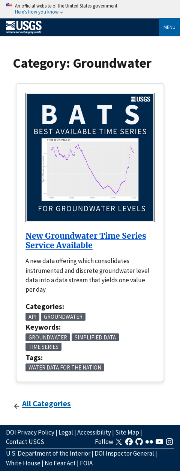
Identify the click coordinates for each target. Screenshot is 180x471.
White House (23, 463)
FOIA (86, 463)
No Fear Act (60, 463)
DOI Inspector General (124, 453)
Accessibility (94, 432)
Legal (65, 432)
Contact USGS (25, 442)
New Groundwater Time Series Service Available (86, 241)
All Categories (46, 403)
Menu (170, 27)
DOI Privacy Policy (30, 432)
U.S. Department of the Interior (48, 453)
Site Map (127, 432)
